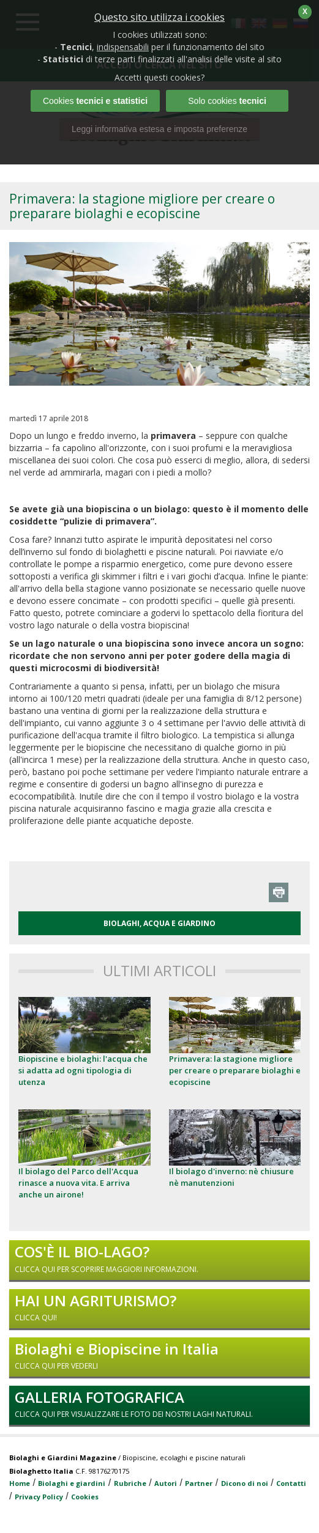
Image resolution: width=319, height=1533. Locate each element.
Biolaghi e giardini (71, 1483)
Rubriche (130, 1483)
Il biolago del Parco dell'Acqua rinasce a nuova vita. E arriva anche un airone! (78, 1183)
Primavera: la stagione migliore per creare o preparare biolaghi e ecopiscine (235, 1070)
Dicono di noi (244, 1483)
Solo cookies (227, 101)
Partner (198, 1483)
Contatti (291, 1483)
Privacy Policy (39, 1496)
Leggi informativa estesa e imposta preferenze (159, 129)
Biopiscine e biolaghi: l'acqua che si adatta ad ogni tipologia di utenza (83, 1070)
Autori (165, 1483)
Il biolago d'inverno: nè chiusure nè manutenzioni (231, 1177)
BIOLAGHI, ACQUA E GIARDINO (159, 923)
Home (19, 1483)
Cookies (85, 1496)
